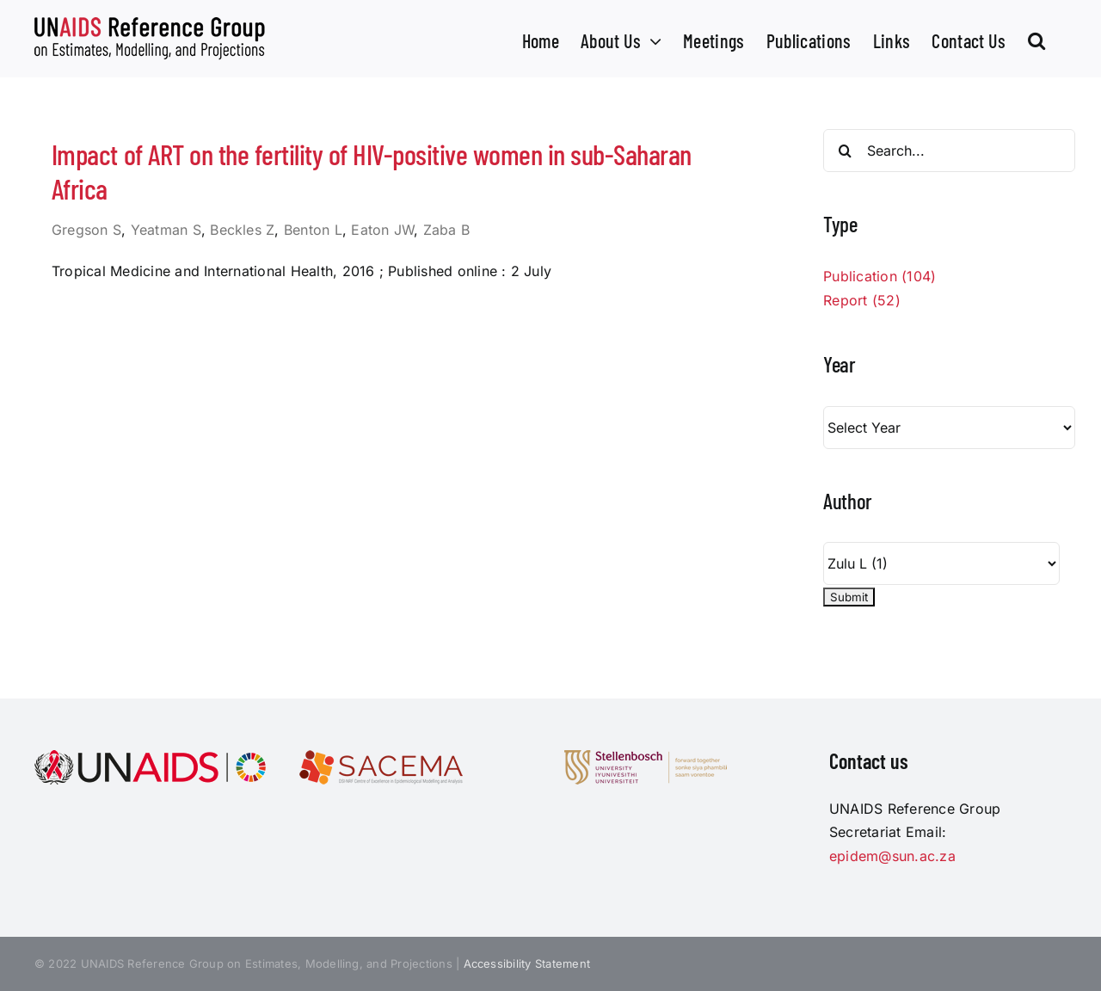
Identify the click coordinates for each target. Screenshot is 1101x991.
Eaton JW (382, 229)
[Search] (844, 150)
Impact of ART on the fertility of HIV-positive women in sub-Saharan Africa (372, 171)
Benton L (313, 229)
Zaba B (446, 229)
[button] (1036, 38)
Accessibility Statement (527, 963)
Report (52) (862, 300)
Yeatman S (166, 229)
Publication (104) (879, 276)
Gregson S (86, 229)
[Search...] (949, 150)
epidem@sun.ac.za (892, 856)
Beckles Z (242, 229)
